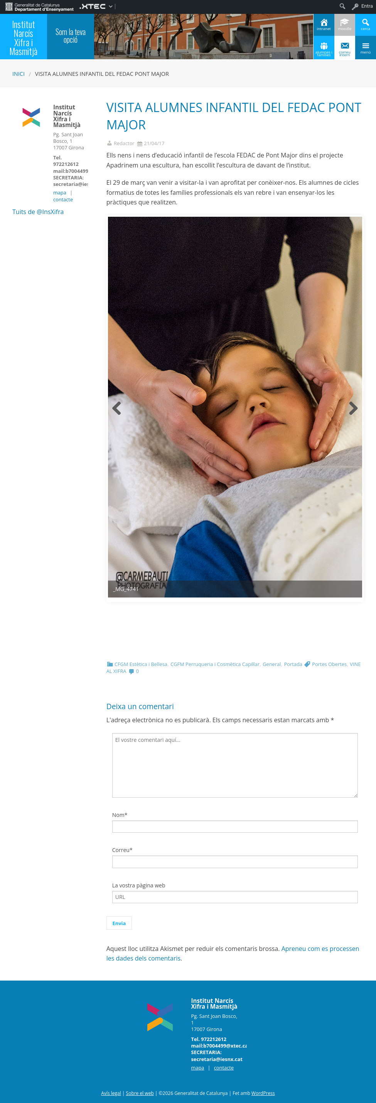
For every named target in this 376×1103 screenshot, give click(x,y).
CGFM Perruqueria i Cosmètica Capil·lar (215, 664)
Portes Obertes (329, 664)
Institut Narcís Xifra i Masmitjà (23, 37)
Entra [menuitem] (367, 6)
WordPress (263, 1093)
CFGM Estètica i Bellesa (141, 664)
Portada (293, 664)
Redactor (124, 143)
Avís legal (111, 1093)
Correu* (122, 850)
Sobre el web (140, 1093)
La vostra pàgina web (138, 885)
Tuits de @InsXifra (38, 212)
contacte (63, 199)
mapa (59, 192)
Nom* (120, 814)
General (272, 664)
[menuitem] (39, 6)
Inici (18, 73)
